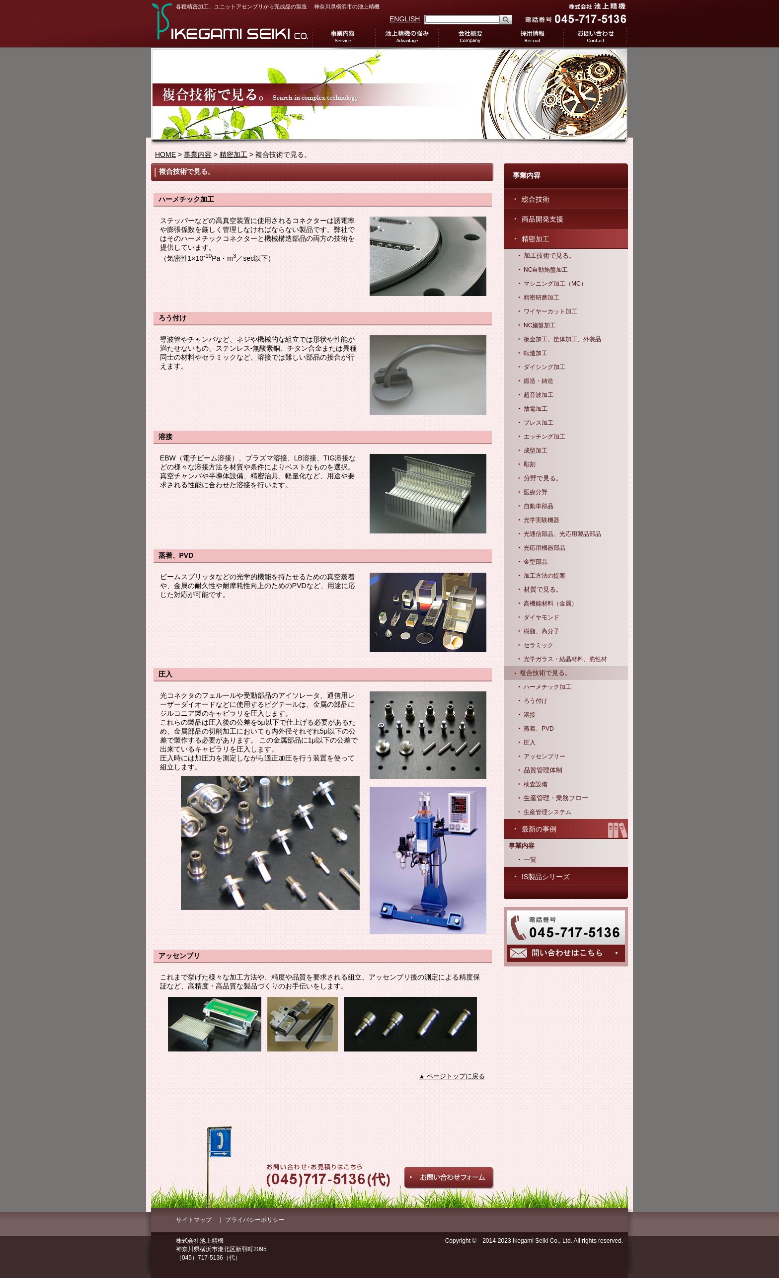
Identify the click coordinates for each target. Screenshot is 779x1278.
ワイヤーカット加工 (550, 311)
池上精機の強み (406, 37)
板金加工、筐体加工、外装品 (562, 339)
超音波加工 (538, 394)
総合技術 (535, 199)
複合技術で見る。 (545, 673)
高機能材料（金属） (550, 603)
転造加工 (535, 353)
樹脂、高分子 (541, 631)
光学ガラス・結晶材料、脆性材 (565, 659)
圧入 (530, 742)
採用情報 (532, 37)
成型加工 (535, 450)
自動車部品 (538, 506)
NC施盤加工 (540, 325)
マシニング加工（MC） (555, 283)
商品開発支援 (542, 219)
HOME (165, 154)
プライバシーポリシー (255, 1219)
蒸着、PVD (539, 728)
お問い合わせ (595, 37)
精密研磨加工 (541, 297)
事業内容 (343, 37)
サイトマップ (194, 1219)
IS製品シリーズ (546, 877)
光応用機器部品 (544, 547)
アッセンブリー (544, 756)
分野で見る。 (543, 478)
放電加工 (535, 408)
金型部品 (535, 561)
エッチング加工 (544, 436)
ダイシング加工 (544, 367)
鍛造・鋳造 (538, 380)
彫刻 (530, 464)
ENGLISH (405, 19)
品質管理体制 (543, 770)
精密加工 (233, 154)
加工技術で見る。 (549, 255)
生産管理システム (547, 812)
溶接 (530, 714)
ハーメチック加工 (547, 686)
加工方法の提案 (544, 575)
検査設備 (535, 784)
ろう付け (535, 700)
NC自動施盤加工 (546, 269)
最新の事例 (539, 829)
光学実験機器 (541, 520)
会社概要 (469, 37)
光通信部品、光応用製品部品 (562, 533)
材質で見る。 (543, 589)
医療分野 (535, 492)
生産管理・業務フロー (556, 798)
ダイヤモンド (541, 617)
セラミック (538, 645)
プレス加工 (538, 422)
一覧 (530, 859)
